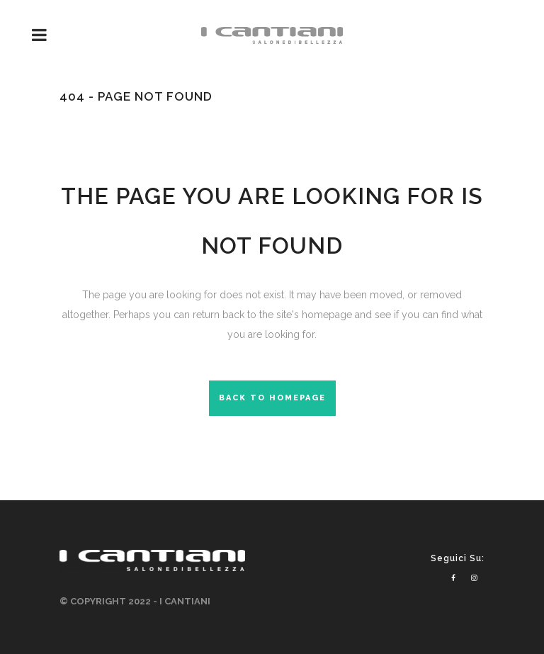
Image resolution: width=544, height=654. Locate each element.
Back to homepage (272, 397)
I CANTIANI (184, 601)
